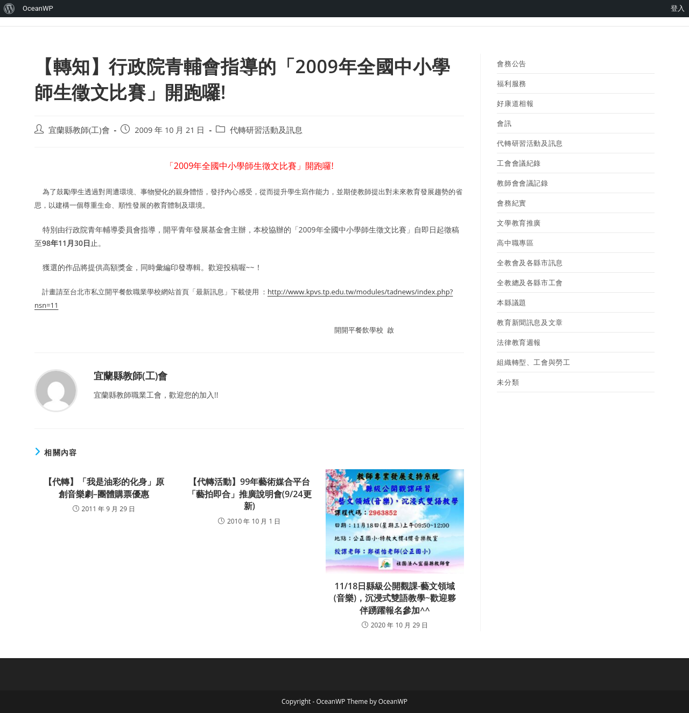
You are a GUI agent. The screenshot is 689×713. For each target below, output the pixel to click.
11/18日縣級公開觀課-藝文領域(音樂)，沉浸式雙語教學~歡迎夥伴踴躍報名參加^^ (395, 598)
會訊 (504, 123)
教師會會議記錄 (522, 183)
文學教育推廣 (519, 223)
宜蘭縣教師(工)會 (79, 130)
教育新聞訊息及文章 (530, 322)
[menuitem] (9, 8)
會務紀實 (511, 203)
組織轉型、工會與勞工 (533, 362)
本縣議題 (511, 302)
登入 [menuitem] (678, 8)
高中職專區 (515, 243)
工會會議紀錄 (519, 163)
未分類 (508, 382)
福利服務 (511, 83)
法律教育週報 (519, 342)
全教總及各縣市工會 (530, 282)
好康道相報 (515, 103)
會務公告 (511, 63)
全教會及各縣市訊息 (530, 262)
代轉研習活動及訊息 (266, 130)
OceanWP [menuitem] (38, 8)
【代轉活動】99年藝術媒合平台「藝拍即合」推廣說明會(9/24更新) (249, 494)
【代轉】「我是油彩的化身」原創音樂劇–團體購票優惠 (104, 487)
